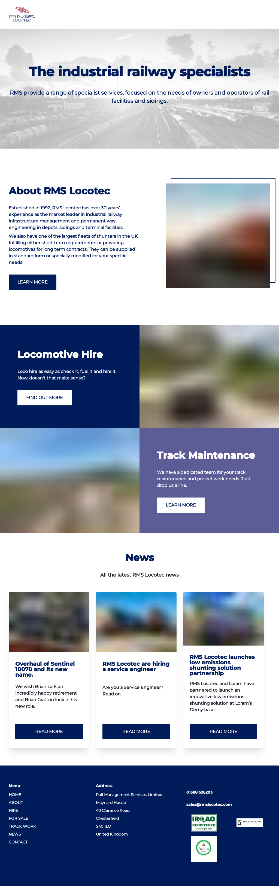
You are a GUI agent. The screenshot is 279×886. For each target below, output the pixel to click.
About (16, 802)
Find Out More (44, 397)
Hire (13, 810)
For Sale (18, 818)
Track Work (22, 826)
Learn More (32, 282)
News (15, 834)
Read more (49, 731)
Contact (18, 842)
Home (15, 794)
